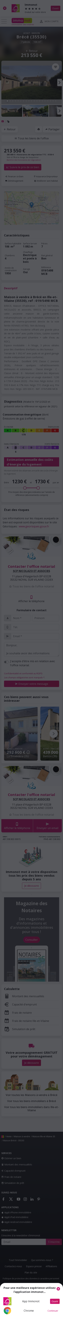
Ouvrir (55, 1301)
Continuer (53, 1310)
